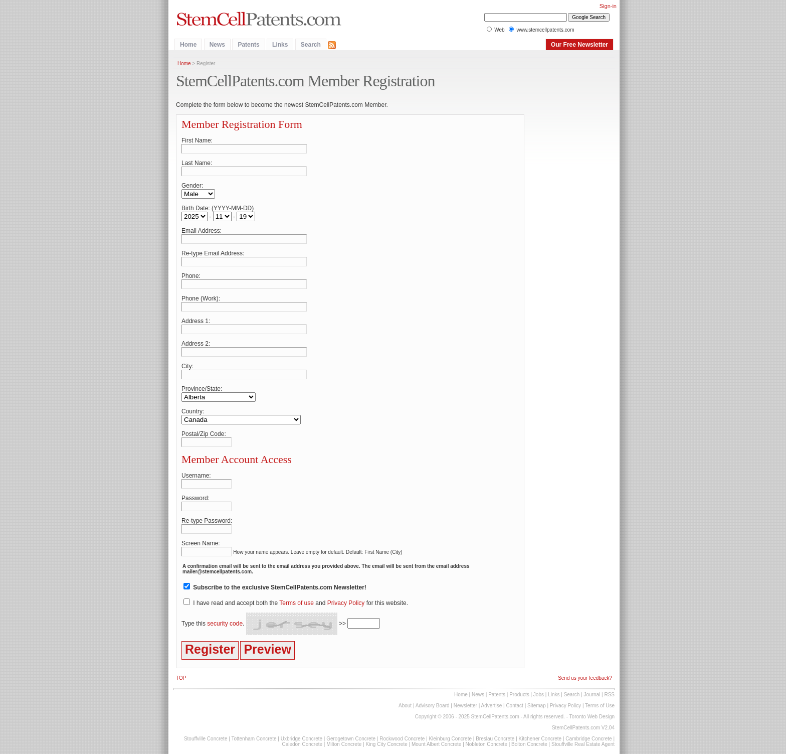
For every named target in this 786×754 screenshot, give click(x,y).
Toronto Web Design (592, 716)
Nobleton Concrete (486, 744)
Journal (591, 694)
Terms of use (296, 603)
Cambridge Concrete (588, 738)
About (405, 705)
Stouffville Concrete (206, 738)
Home (188, 44)
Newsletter (465, 705)
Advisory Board (433, 705)
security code (225, 623)
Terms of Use (600, 705)
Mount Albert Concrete (437, 744)
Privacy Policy (346, 603)
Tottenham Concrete (253, 738)
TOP (181, 678)
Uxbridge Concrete (301, 738)
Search (311, 44)
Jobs (538, 694)
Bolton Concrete (529, 744)
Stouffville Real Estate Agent (583, 744)
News (217, 44)
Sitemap (536, 705)
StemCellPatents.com (495, 716)
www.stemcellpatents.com (545, 30)
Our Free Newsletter (579, 44)
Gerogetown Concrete (350, 738)
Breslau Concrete (495, 738)
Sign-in (608, 6)
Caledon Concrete (302, 744)
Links (280, 44)
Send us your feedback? (585, 678)
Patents (248, 44)
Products (519, 694)
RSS (609, 694)
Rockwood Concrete (402, 738)
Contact (514, 705)
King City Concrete (386, 744)
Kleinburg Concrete (450, 738)
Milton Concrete (343, 744)
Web (499, 30)
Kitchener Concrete (540, 738)
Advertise (491, 705)
